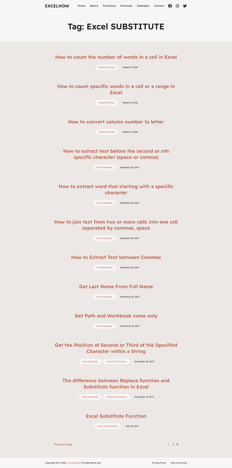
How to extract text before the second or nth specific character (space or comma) (116, 154)
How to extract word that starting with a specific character (116, 189)
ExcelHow (57, 5)
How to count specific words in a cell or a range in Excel (116, 89)
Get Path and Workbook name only (116, 316)
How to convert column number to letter (116, 122)
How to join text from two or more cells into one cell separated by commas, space (116, 225)
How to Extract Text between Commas (116, 257)
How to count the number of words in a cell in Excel (116, 57)
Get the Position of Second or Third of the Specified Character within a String (116, 348)
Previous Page (63, 444)
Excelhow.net (74, 462)
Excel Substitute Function (116, 416)
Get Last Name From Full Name (116, 286)
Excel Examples (106, 67)
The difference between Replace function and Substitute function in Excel (116, 384)
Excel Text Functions (117, 361)
